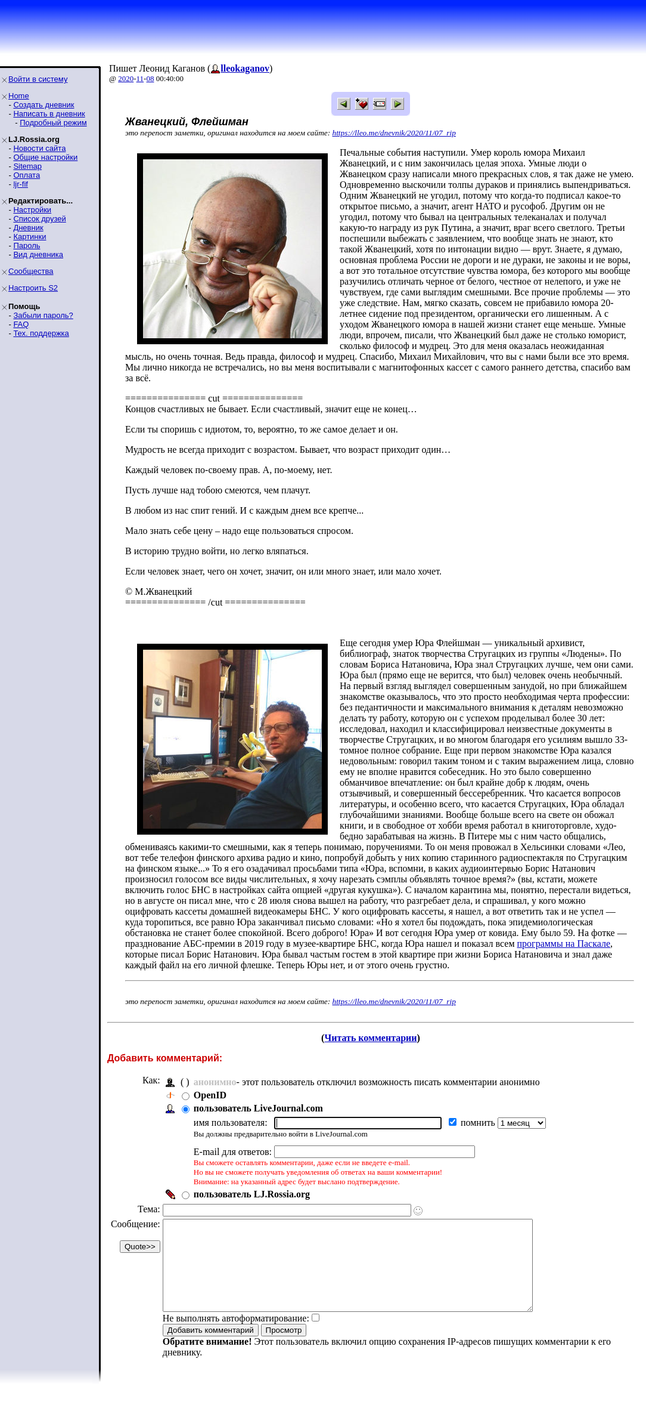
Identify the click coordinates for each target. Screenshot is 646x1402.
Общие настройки (45, 157)
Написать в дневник (49, 113)
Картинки (29, 236)
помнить (479, 1122)
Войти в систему (37, 79)
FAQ (21, 324)
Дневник (28, 227)
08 (150, 78)
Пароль (26, 245)
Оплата (26, 175)
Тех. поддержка (41, 333)
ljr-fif (20, 184)
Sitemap (27, 166)
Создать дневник (43, 104)
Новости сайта (39, 148)
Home (18, 95)
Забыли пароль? (43, 315)
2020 (125, 78)
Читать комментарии (370, 1038)
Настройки (32, 209)
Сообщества (31, 271)
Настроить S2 (33, 287)
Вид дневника (38, 254)
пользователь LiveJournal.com (258, 1108)
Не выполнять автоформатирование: (236, 1336)
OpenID (210, 1095)
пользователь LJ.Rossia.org (252, 1194)
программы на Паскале (564, 943)
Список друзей (39, 218)
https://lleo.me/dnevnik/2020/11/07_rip (394, 132)
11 (140, 78)
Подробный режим (53, 122)
